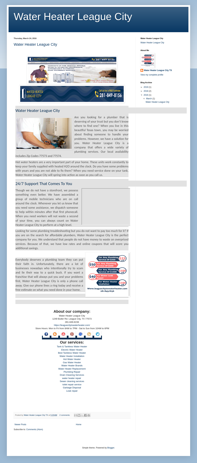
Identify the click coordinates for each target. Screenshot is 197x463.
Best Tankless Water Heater (72, 353)
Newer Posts (20, 424)
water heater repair (72, 378)
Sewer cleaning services (72, 381)
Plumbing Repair (72, 372)
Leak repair (72, 391)
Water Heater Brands (71, 365)
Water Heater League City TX (158, 70)
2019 (146, 87)
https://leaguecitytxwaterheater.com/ (72, 325)
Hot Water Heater (72, 359)
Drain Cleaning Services (72, 375)
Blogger (110, 448)
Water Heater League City (73, 16)
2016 (146, 95)
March (149, 98)
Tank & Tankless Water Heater (72, 346)
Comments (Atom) (34, 429)
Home (78, 424)
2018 (146, 91)
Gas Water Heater (72, 362)
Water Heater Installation (72, 356)
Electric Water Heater (72, 349)
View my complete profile (151, 75)
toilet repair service (72, 384)
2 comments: (65, 415)
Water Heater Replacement (71, 368)
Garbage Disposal (72, 387)
